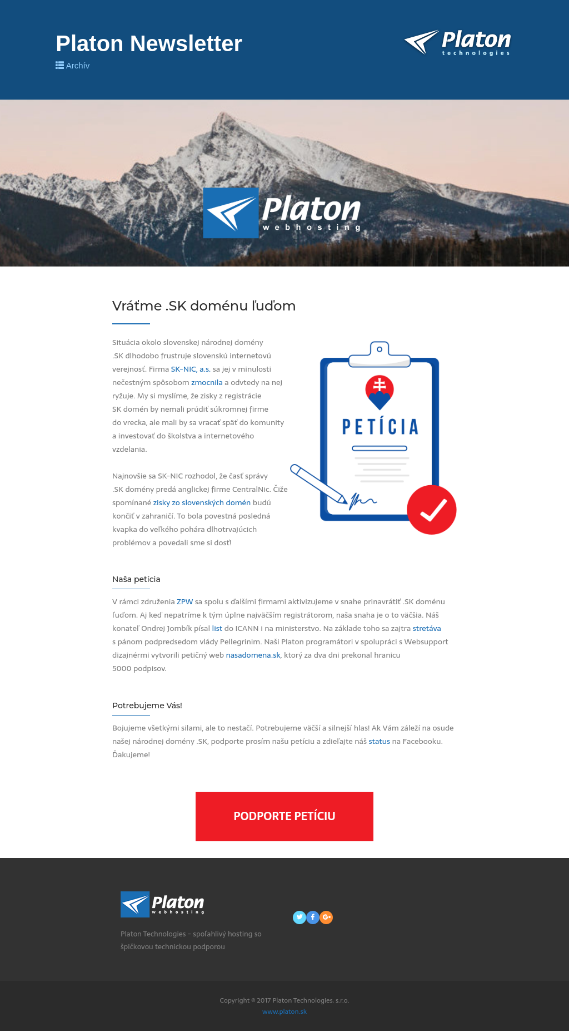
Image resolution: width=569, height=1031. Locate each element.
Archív (72, 65)
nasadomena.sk (253, 655)
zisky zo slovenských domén (202, 502)
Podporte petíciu (284, 816)
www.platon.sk (284, 1011)
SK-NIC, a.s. (191, 369)
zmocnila (207, 382)
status (379, 741)
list (217, 628)
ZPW (185, 601)
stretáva (427, 628)
